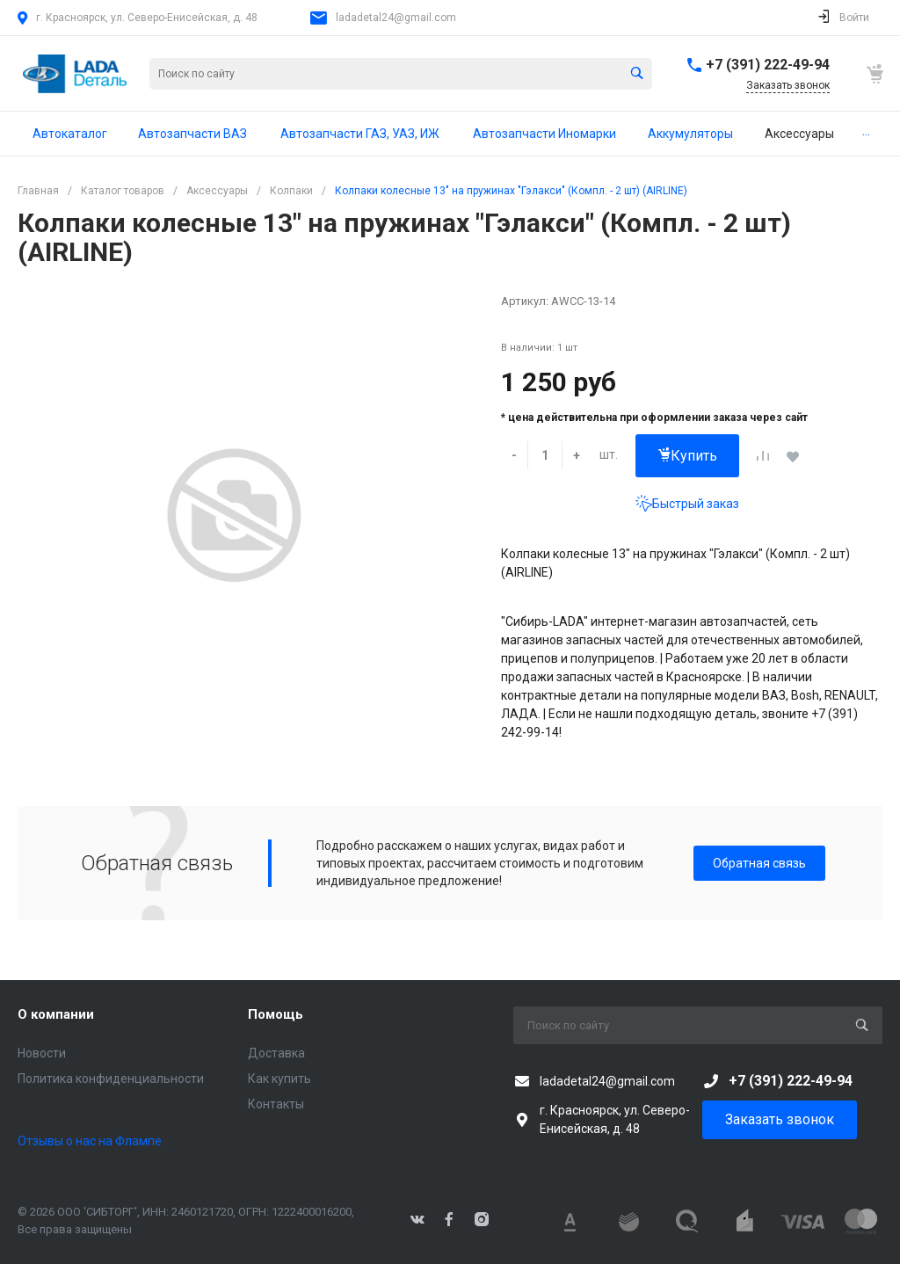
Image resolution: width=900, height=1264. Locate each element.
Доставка (276, 1053)
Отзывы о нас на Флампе (90, 1141)
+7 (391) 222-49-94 (768, 64)
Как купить (279, 1078)
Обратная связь (759, 863)
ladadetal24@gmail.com (396, 17)
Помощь (275, 1014)
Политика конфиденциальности (111, 1078)
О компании (56, 1014)
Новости (42, 1053)
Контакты (276, 1104)
